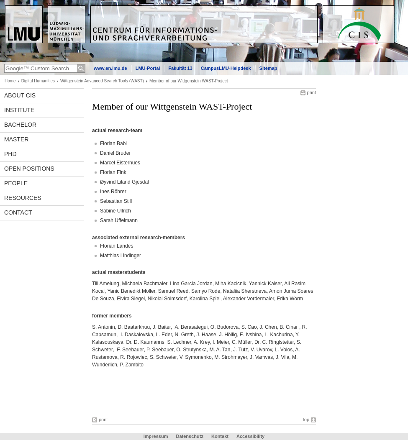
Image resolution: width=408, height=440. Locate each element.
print (311, 92)
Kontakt (219, 436)
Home (10, 81)
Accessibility (250, 436)
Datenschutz (189, 436)
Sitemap (268, 68)
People (16, 183)
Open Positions (29, 168)
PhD (10, 154)
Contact (18, 212)
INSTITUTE (19, 110)
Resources (22, 197)
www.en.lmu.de (110, 68)
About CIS (20, 95)
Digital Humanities (38, 81)
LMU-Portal (148, 68)
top (306, 419)
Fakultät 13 (180, 68)
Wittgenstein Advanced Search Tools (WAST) (102, 81)
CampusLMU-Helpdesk (226, 68)
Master (16, 139)
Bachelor (20, 124)
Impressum (156, 436)
